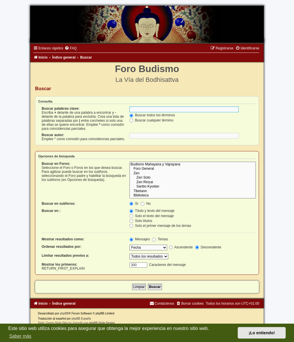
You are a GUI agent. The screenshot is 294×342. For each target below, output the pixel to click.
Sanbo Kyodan (192, 186)
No (146, 204)
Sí (133, 204)
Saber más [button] (20, 336)
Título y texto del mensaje (152, 211)
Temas (160, 239)
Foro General (192, 169)
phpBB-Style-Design (102, 322)
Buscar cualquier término (151, 120)
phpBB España (81, 318)
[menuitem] (71, 48)
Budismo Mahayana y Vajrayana (192, 164)
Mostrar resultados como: (63, 239)
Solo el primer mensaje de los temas (160, 226)
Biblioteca (192, 195)
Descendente (208, 247)
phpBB (64, 313)
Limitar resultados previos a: (65, 256)
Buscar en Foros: (56, 164)
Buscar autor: (53, 135)
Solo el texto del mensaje (151, 216)
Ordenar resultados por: (61, 247)
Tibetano (192, 191)
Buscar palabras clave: (61, 109)
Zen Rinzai (192, 182)
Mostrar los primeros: (59, 264)
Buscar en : (51, 211)
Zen (192, 173)
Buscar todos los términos (152, 115)
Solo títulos (140, 221)
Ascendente (181, 247)
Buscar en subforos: (59, 204)
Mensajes (139, 239)
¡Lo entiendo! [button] (262, 333)
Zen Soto (192, 177)
